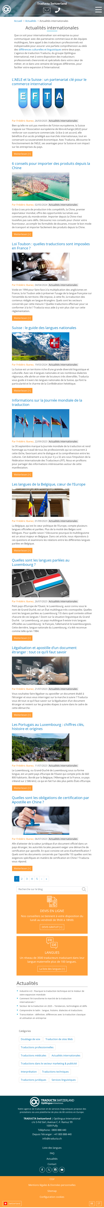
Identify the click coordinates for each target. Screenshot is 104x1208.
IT (98, 1203)
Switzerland (14, 1203)
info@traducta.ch (52, 1138)
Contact (52, 1164)
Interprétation (29, 1071)
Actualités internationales (66, 1055)
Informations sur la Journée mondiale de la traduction (47, 402)
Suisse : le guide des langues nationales (44, 327)
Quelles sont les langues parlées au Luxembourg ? (40, 562)
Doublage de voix (30, 1039)
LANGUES (52, 952)
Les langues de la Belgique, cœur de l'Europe (48, 484)
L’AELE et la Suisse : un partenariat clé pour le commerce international (49, 81)
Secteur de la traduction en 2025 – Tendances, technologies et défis (53, 1006)
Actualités (30, 21)
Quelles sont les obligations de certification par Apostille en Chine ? (50, 799)
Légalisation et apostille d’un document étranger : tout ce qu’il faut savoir (44, 649)
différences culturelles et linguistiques (40, 49)
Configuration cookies (52, 1197)
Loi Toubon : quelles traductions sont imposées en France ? (51, 246)
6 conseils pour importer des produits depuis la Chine (51, 165)
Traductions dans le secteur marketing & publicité (49, 1063)
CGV (52, 1179)
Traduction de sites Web (59, 1039)
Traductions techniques (55, 1071)
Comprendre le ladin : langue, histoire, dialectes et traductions (51, 1010)
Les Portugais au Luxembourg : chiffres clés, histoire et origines (48, 726)
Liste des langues (52, 1147)
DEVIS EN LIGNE (52, 910)
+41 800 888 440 (63, 1134)
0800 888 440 (59, 1130)
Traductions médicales (33, 1055)
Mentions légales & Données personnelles (52, 1185)
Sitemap (52, 1191)
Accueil (18, 21)
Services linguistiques (64, 1079)
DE (91, 1203)
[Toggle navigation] (98, 9)
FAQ (52, 1153)
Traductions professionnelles (37, 1047)
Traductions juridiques (33, 1079)
